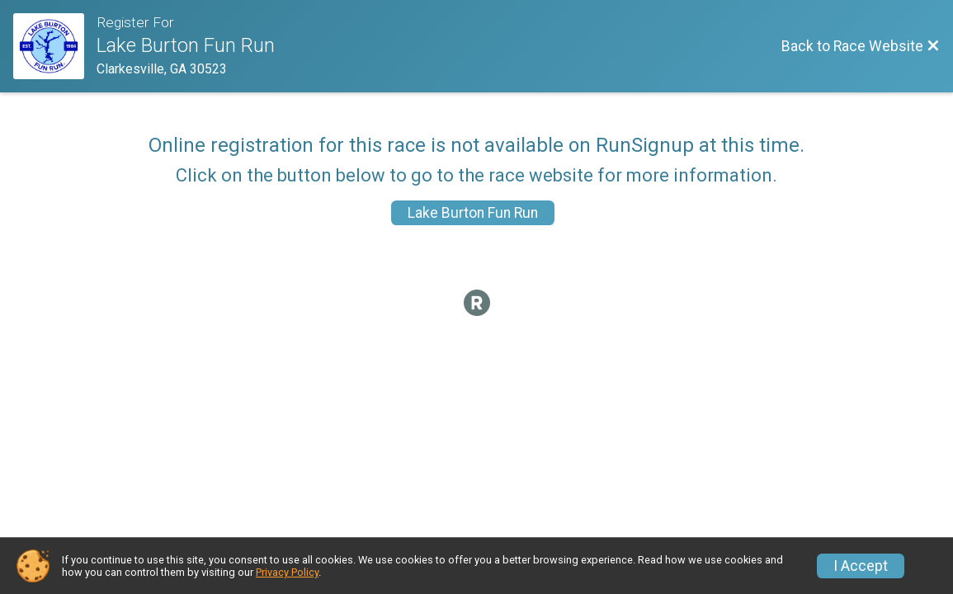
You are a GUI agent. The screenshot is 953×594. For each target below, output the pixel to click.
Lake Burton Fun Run (473, 213)
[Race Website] (55, 46)
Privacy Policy (287, 572)
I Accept (860, 566)
